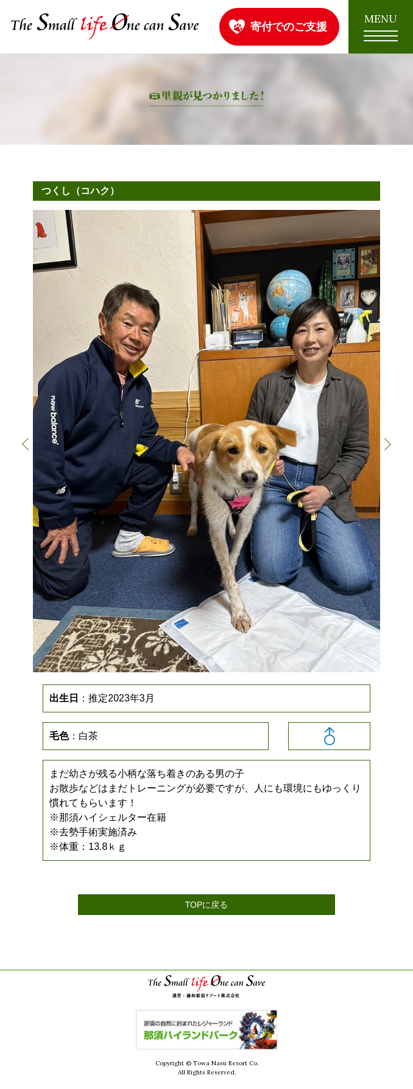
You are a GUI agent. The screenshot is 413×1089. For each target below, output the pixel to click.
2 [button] (201, 662)
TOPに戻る (206, 905)
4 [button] (223, 662)
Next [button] (387, 444)
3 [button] (212, 662)
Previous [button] (25, 444)
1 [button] (190, 662)
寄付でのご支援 (288, 26)
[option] (206, 441)
